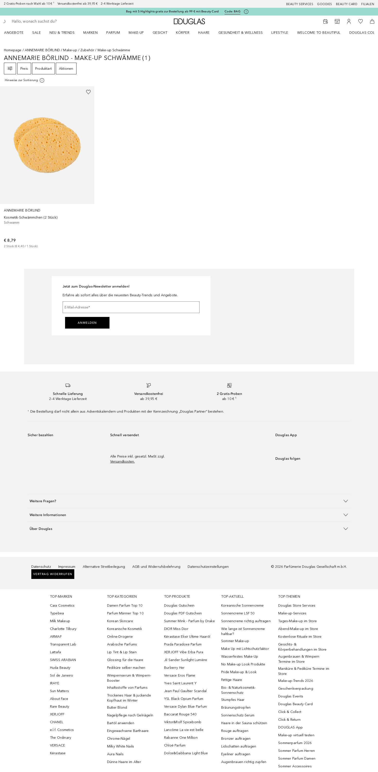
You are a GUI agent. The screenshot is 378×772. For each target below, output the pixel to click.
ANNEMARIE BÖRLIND (42, 50)
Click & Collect (289, 712)
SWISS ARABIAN (63, 660)
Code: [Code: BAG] (232, 11)
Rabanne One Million (181, 738)
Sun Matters (59, 691)
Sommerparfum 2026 (294, 743)
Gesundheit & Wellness (240, 33)
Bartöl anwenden (120, 723)
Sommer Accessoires (295, 766)
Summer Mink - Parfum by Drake (189, 621)
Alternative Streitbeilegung (104, 567)
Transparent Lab (63, 644)
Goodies (324, 4)
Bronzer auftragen (236, 739)
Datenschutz (41, 567)
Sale (36, 33)
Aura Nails (115, 754)
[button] (189, 501)
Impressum (67, 567)
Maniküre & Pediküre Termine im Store (303, 671)
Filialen (367, 4)
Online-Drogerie (120, 637)
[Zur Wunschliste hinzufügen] (88, 92)
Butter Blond (117, 707)
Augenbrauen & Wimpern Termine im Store (298, 659)
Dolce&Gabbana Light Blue (186, 753)
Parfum (113, 33)
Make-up (136, 33)
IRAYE (54, 683)
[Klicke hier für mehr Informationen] (246, 11)
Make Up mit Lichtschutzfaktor (245, 649)
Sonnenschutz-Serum (238, 715)
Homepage (13, 50)
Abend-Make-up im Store (298, 629)
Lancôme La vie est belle (183, 730)
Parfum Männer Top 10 (125, 613)
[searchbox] (47, 21)
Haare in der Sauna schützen (244, 723)
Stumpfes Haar (233, 700)
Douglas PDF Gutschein (183, 613)
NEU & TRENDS (62, 33)
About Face (59, 699)
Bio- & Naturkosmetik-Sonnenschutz (238, 690)
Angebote (14, 33)
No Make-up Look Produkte (243, 664)
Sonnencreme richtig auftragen (246, 621)
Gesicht (160, 33)
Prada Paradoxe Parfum (183, 644)
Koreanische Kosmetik (124, 629)
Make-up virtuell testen (296, 735)
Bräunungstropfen (236, 707)
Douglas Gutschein (179, 605)
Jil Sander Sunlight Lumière (185, 660)
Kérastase (58, 753)
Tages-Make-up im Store (297, 621)
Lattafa (55, 652)
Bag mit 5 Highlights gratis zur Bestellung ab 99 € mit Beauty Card (172, 11)
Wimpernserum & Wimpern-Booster (129, 678)
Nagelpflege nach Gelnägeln (130, 715)
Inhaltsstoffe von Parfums (127, 688)
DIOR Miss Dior (176, 629)
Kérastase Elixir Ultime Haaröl (187, 637)
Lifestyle (279, 33)
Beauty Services (299, 4)
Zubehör (87, 50)
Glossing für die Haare (125, 660)
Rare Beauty (59, 706)
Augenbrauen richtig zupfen (243, 762)
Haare (204, 33)
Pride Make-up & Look (239, 672)
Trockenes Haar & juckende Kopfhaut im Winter (129, 698)
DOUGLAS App (290, 727)
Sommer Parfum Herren (296, 751)
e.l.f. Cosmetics (62, 730)
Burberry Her (174, 668)
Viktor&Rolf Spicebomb (182, 722)
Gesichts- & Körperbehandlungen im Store (302, 647)
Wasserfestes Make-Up (239, 656)
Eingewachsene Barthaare (128, 731)
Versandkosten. (122, 461)
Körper (182, 33)
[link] (47, 167)
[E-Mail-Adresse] (131, 307)
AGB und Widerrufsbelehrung (156, 567)
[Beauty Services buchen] (325, 21)
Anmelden (87, 322)
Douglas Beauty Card (295, 704)
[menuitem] (17, 32)
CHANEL (56, 722)
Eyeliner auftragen (236, 754)
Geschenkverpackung (295, 689)
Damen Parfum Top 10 (125, 605)
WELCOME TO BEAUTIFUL (319, 33)
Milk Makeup (60, 621)
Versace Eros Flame (179, 675)
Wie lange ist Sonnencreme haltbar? (243, 631)
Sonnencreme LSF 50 (238, 613)
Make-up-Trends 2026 (295, 681)
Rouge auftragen (234, 731)
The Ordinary (60, 738)
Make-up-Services (292, 613)
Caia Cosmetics (62, 605)
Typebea (57, 613)
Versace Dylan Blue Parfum (185, 706)
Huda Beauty (60, 668)
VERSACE (57, 745)
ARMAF (56, 637)
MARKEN (90, 33)
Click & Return (289, 720)
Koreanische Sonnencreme (242, 605)
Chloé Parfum (174, 745)
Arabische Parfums (122, 644)
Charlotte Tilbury (63, 629)
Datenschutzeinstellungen (208, 567)
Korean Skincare (120, 621)
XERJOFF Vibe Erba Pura (183, 652)
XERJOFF (57, 714)
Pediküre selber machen (126, 668)
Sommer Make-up (235, 641)
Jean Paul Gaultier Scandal (185, 691)
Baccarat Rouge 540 (180, 714)
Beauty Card (347, 4)
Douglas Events (290, 696)
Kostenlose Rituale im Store (299, 637)
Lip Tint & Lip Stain (122, 652)
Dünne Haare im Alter (124, 762)
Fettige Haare (231, 680)
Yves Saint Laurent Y (180, 683)
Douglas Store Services (296, 605)
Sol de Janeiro (61, 675)
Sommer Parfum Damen (296, 758)
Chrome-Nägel (118, 739)
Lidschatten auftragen (238, 746)
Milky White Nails (120, 746)
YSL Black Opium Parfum (183, 699)
